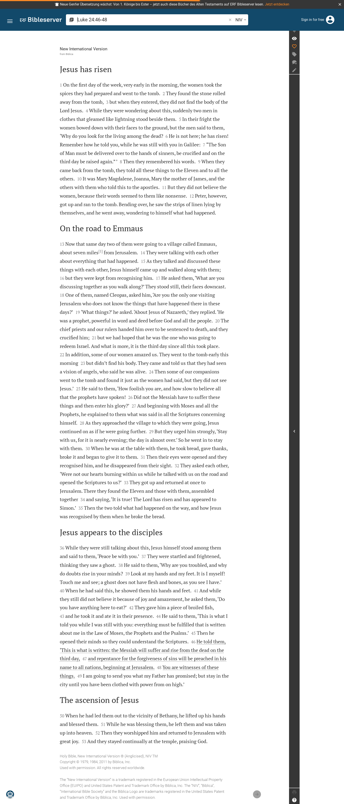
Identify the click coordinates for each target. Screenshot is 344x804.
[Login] (330, 20)
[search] (134, 19)
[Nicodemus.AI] (10, 794)
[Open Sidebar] (338, 433)
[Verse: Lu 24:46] (338, 43)
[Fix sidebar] (338, 35)
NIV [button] (206, 19)
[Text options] (219, 20)
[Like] (338, 51)
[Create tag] (338, 58)
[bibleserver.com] (41, 20)
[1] (123, 251)
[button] (340, 4)
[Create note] (338, 74)
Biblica (91, 54)
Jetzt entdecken (277, 4)
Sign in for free (312, 20)
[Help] (338, 800)
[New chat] (338, 66)
